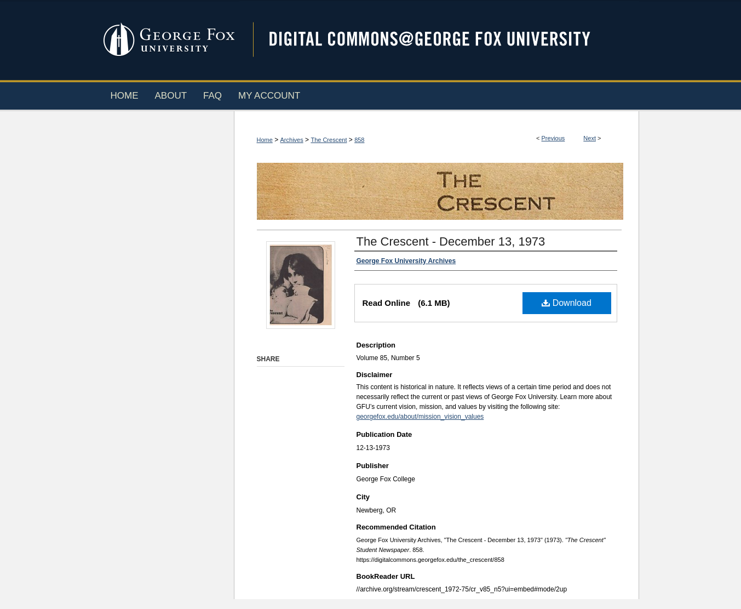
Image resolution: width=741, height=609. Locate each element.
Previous (553, 138)
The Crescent (329, 139)
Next (589, 138)
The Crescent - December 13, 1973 (451, 241)
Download (566, 303)
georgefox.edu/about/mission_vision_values (420, 416)
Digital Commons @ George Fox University (439, 39)
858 (359, 139)
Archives (291, 139)
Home (265, 139)
